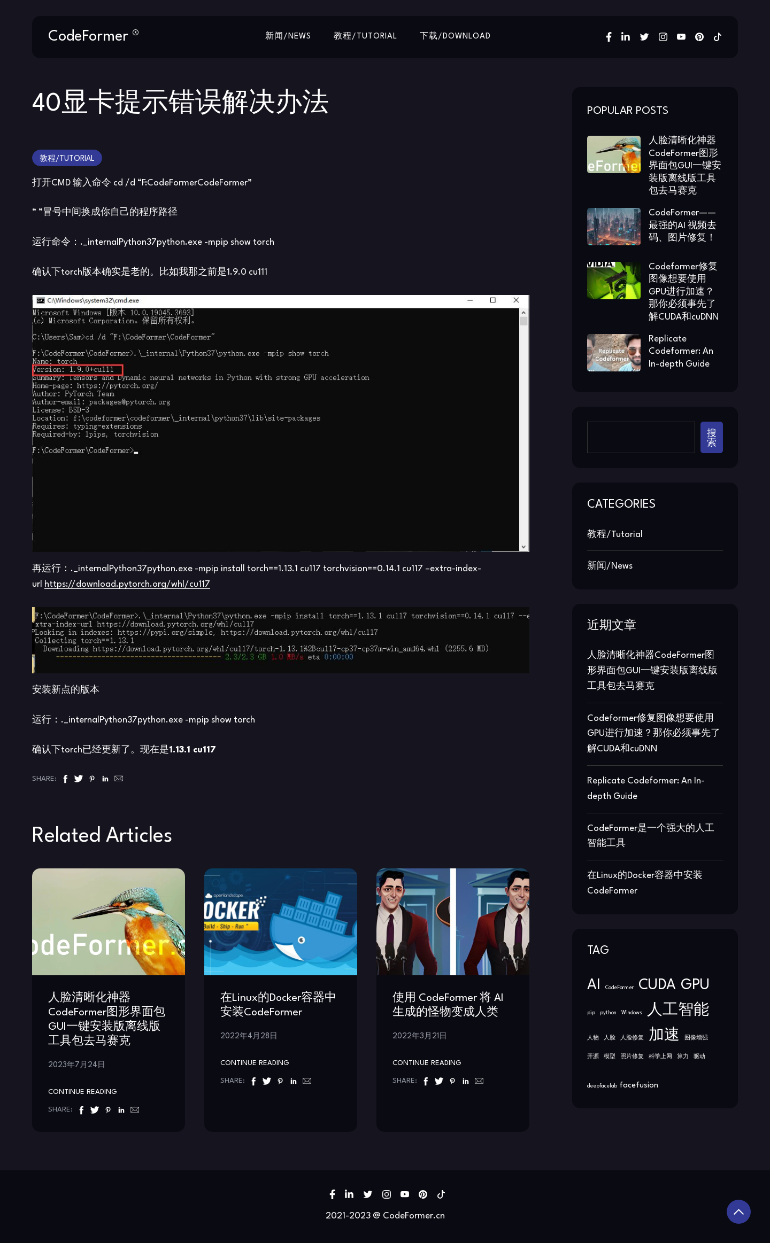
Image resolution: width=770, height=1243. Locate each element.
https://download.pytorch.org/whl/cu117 (127, 583)
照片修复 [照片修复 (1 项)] (632, 1056)
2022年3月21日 (419, 1035)
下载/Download (456, 37)
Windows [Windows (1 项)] (631, 1012)
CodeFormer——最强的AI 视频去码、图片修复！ (683, 225)
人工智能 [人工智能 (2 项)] (678, 1010)
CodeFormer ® (93, 36)
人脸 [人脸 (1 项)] (609, 1037)
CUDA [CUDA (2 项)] (657, 984)
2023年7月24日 (76, 1064)
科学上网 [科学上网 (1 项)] (660, 1056)
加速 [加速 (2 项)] (664, 1035)
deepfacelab (602, 1086)
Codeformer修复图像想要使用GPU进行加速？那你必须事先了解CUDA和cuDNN (684, 291)
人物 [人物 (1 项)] (593, 1037)
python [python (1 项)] (608, 1012)
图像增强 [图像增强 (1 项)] (696, 1037)
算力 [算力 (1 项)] (683, 1056)
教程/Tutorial (365, 37)
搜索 (712, 436)
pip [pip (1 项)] (591, 1012)
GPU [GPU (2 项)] (695, 984)
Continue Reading (82, 1092)
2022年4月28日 (249, 1035)
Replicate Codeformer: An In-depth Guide (681, 351)
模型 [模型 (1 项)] (609, 1056)
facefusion (638, 1086)
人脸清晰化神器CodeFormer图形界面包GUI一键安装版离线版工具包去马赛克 (685, 165)
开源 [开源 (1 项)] (593, 1056)
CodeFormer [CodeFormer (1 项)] (619, 987)
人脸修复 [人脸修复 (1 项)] (632, 1037)
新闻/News (287, 37)
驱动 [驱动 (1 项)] (699, 1056)
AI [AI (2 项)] (593, 984)
